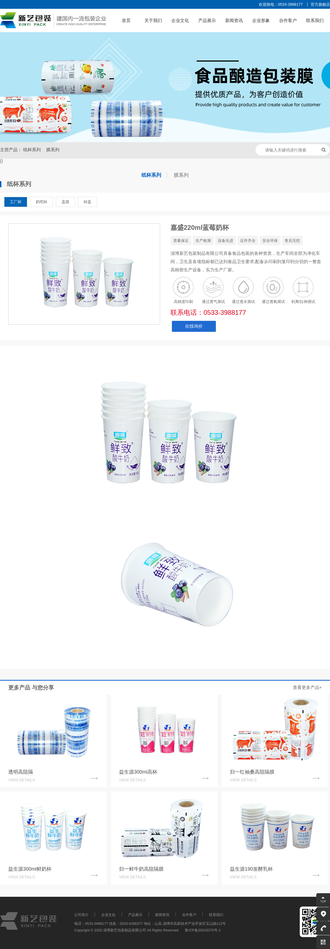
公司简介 (81, 915)
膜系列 (52, 149)
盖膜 (65, 202)
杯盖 (87, 202)
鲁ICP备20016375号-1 (203, 930)
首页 (126, 20)
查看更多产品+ (307, 687)
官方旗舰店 (320, 4)
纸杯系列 (32, 149)
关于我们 (153, 20)
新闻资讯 (234, 20)
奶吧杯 (41, 202)
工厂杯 (15, 202)
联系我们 (315, 20)
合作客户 (288, 20)
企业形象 (261, 20)
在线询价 (194, 326)
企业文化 (180, 20)
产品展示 (207, 20)
